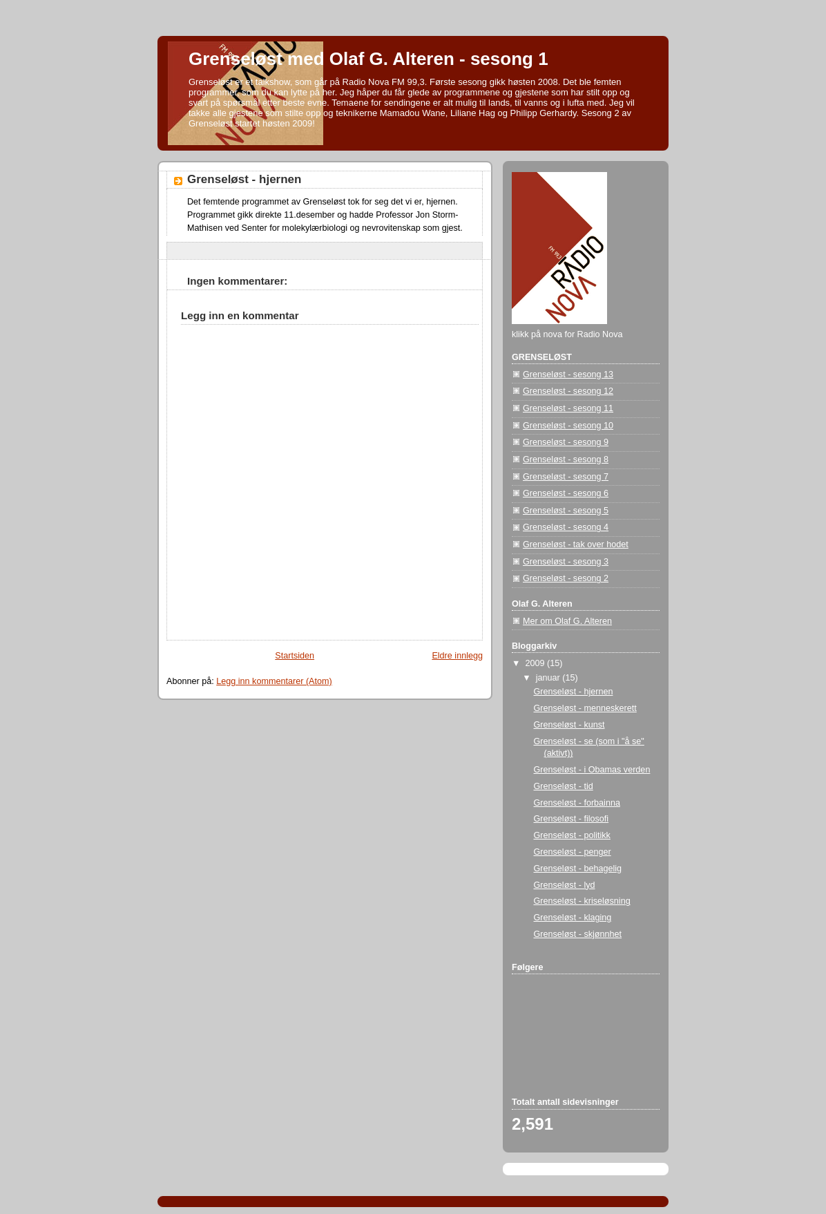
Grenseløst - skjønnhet (578, 934)
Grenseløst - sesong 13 (568, 374)
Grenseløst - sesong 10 (568, 425)
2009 (537, 663)
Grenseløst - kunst (569, 725)
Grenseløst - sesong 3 (565, 562)
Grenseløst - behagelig (578, 868)
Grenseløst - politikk (572, 835)
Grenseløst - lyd (564, 885)
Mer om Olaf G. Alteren (567, 621)
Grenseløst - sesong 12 (568, 391)
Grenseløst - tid (563, 786)
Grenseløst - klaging (573, 917)
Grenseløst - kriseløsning (582, 901)
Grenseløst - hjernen (244, 179)
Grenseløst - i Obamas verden (592, 770)
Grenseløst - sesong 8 (565, 459)
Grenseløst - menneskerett (585, 708)
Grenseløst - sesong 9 (565, 442)
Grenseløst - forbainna (577, 803)
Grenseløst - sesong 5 (565, 510)
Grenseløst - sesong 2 (565, 578)
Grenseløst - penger (572, 852)
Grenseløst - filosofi (571, 819)
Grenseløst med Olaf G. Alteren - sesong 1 (368, 58)
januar (549, 678)
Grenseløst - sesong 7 (565, 477)
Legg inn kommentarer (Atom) (274, 681)
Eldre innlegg (457, 656)
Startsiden (294, 656)
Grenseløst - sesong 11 (568, 408)
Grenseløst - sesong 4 (565, 527)
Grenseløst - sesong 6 (565, 493)
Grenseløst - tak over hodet (575, 544)
